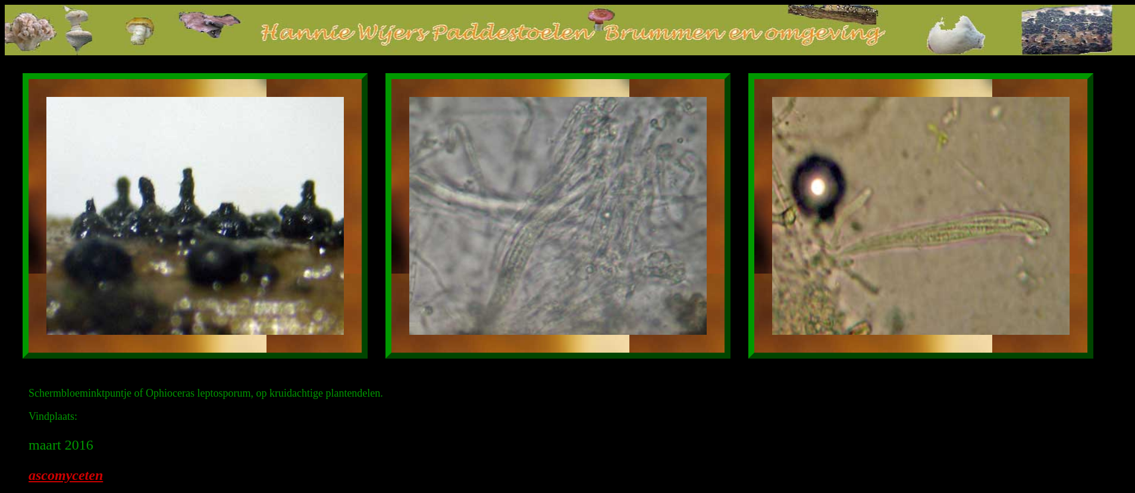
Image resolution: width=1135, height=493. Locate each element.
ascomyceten (66, 475)
